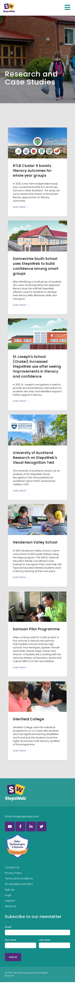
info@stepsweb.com (26, 816)
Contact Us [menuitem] (12, 867)
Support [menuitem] (10, 901)
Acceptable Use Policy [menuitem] (19, 884)
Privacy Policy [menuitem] (13, 873)
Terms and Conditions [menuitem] (19, 878)
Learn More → (21, 207)
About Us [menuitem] (10, 906)
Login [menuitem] (8, 895)
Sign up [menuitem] (9, 889)
